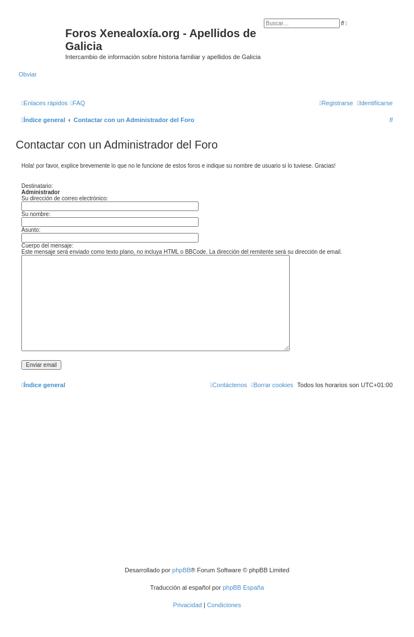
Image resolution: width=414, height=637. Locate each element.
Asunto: (30, 230)
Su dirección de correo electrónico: (64, 198)
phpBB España (243, 587)
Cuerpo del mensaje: (47, 246)
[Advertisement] (207, 481)
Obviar (28, 74)
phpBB (181, 570)
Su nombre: (36, 214)
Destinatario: (37, 186)
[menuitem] (77, 103)
